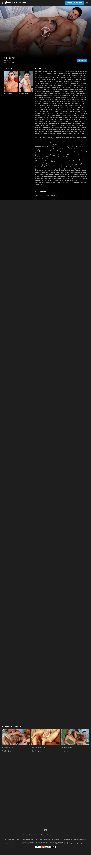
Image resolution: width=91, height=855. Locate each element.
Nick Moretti (5, 747)
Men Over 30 (5, 750)
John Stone (34, 747)
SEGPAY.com (58, 843)
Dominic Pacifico (25, 93)
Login (87, 3)
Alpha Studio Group (51, 195)
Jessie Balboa (41, 747)
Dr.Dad (4, 746)
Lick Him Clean (37, 746)
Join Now (82, 60)
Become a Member (74, 3)
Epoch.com (13, 843)
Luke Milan (8, 93)
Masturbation (39, 195)
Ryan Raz (11, 747)
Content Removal (81, 843)
